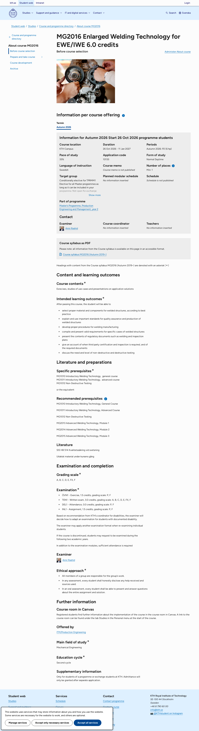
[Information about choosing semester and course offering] (123, 115)
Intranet (40, 2)
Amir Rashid (71, 228)
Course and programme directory (56, 26)
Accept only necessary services (52, 722)
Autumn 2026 (64, 127)
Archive (14, 68)
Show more (95, 195)
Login (187, 2)
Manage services (18, 722)
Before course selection (22, 51)
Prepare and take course (22, 57)
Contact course (111, 707)
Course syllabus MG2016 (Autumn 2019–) (85, 254)
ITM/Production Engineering (71, 632)
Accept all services (87, 722)
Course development (21, 62)
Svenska (186, 12)
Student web (26, 2)
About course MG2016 (88, 26)
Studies (32, 26)
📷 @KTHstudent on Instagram (166, 713)
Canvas (59, 707)
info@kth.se (156, 709)
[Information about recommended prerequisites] (105, 398)
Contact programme (113, 701)
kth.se (13, 2)
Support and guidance (19, 707)
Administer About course (178, 51)
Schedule (61, 701)
